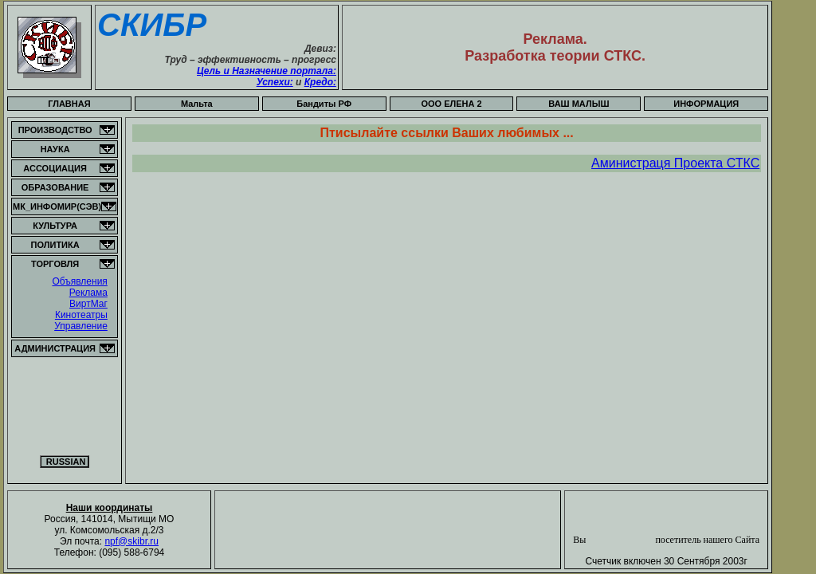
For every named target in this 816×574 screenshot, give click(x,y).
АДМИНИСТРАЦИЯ (55, 348)
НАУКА (55, 149)
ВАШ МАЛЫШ (578, 103)
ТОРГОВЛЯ (55, 264)
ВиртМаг (88, 303)
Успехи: (275, 82)
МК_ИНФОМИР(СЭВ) (57, 206)
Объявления (79, 281)
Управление (81, 326)
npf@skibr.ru (131, 541)
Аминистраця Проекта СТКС (675, 163)
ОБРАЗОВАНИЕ (55, 187)
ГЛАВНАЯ (69, 103)
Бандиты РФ (323, 103)
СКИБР (151, 24)
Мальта (197, 103)
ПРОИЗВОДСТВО (55, 130)
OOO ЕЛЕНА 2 (451, 103)
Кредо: (320, 82)
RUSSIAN (64, 461)
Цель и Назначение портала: (266, 71)
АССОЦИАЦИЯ (55, 168)
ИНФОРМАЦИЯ (706, 103)
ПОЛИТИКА (55, 245)
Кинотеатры (81, 314)
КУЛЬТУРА (55, 225)
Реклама (88, 292)
